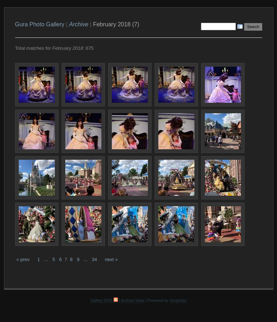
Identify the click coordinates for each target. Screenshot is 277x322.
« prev (23, 259)
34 (94, 259)
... (46, 259)
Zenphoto (178, 300)
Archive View (132, 300)
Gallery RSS (104, 300)
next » (111, 259)
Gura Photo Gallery (40, 24)
